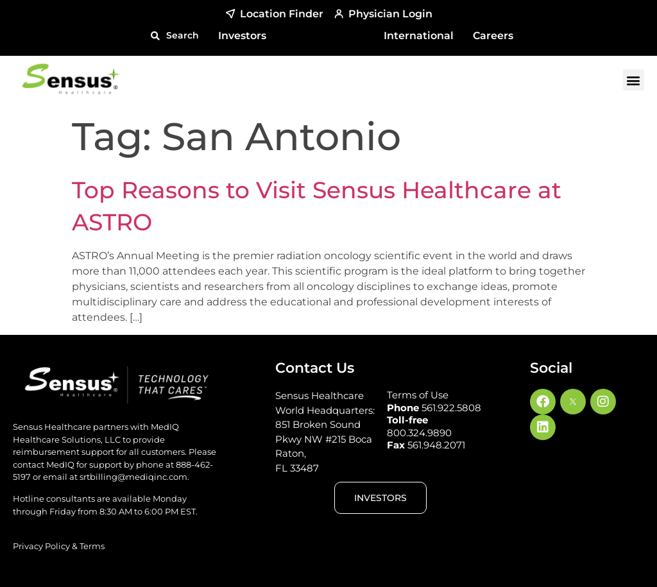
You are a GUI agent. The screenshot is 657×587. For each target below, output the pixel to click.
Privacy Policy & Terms (59, 546)
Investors (242, 36)
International (419, 36)
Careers (493, 36)
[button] (174, 35)
